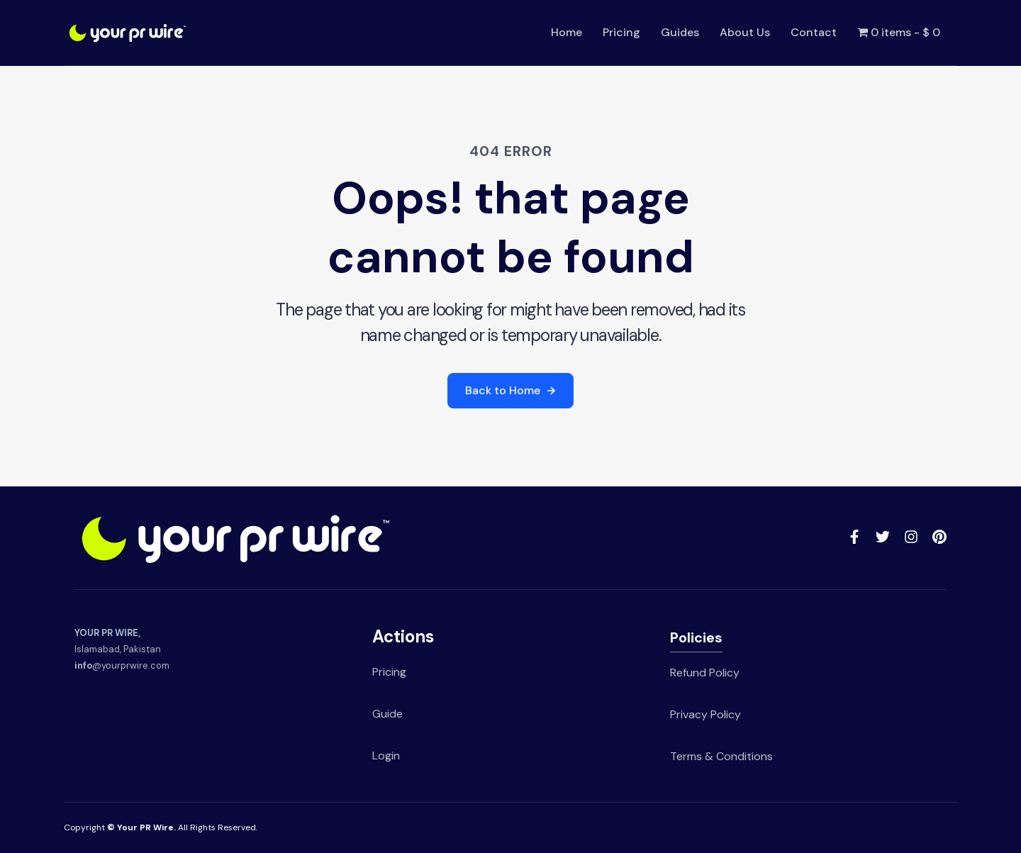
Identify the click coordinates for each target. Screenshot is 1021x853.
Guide (387, 713)
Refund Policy (705, 672)
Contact (814, 32)
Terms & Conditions (721, 756)
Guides (680, 32)
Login (386, 755)
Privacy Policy (705, 714)
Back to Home (510, 390)
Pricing (621, 32)
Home (566, 32)
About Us (745, 32)
